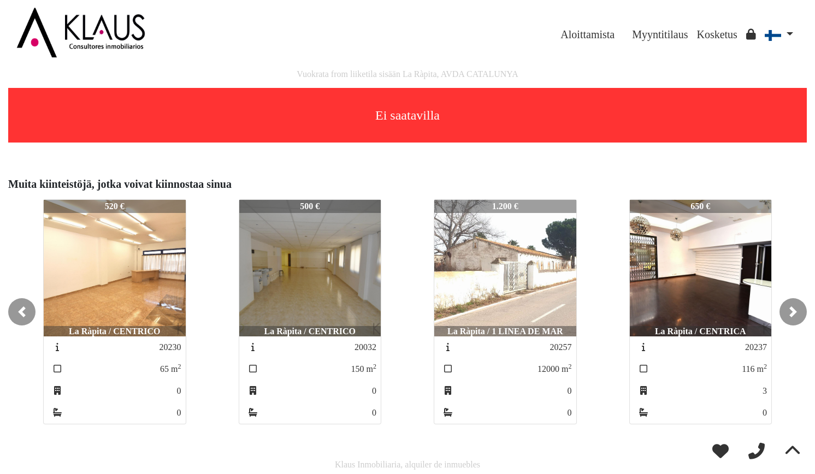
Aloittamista (587, 34)
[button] (22, 311)
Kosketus (716, 34)
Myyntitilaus (660, 34)
